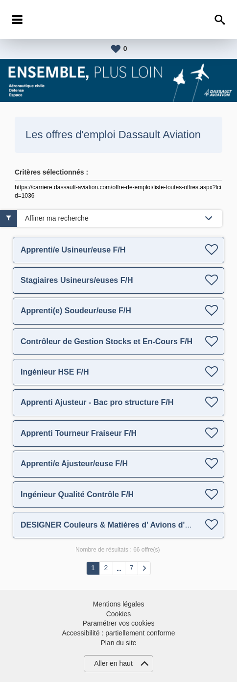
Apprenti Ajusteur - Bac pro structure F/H (97, 402)
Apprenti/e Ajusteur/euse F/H (74, 463)
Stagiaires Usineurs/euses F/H (77, 280)
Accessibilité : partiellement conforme (118, 633)
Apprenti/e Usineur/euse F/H (73, 250)
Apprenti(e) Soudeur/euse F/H (76, 310)
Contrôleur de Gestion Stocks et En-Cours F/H (106, 341)
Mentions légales (118, 604)
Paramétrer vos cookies (118, 623)
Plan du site (118, 643)
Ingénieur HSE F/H (55, 372)
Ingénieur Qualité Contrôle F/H (77, 494)
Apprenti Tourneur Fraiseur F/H (79, 433)
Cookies (118, 614)
